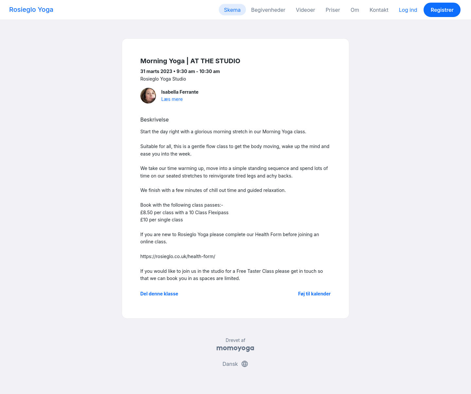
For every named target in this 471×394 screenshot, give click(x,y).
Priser (333, 10)
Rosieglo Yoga (31, 9)
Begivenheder (268, 10)
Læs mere (172, 99)
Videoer (305, 10)
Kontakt (379, 10)
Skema (232, 10)
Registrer (442, 10)
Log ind (408, 10)
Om (355, 10)
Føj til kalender (314, 293)
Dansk (235, 364)
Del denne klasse (159, 293)
